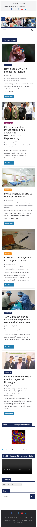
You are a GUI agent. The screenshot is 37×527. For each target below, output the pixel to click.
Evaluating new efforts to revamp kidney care (18, 195)
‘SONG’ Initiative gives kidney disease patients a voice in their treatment (18, 319)
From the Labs (7, 450)
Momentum (8, 65)
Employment (29, 267)
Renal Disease (25, 269)
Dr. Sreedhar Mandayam (12, 329)
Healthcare (23, 329)
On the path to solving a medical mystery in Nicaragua (17, 379)
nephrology (16, 80)
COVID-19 (16, 78)
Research (14, 147)
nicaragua (23, 393)
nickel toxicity (8, 147)
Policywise (8, 189)
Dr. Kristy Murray (10, 389)
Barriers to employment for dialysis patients (17, 259)
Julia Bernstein (8, 331)
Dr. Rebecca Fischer (21, 389)
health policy (8, 269)
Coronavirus (9, 78)
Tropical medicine (9, 395)
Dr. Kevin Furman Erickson (16, 205)
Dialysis (6, 205)
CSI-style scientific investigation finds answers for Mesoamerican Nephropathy (14, 132)
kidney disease (8, 80)
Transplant (7, 207)
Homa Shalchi (23, 78)
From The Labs (9, 123)
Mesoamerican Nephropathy (23, 145)
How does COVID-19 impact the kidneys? (15, 70)
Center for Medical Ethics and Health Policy (18, 203)
